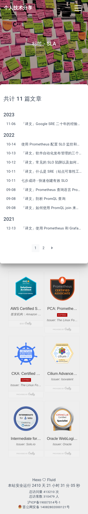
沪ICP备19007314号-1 (44, 502)
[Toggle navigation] (78, 7)
